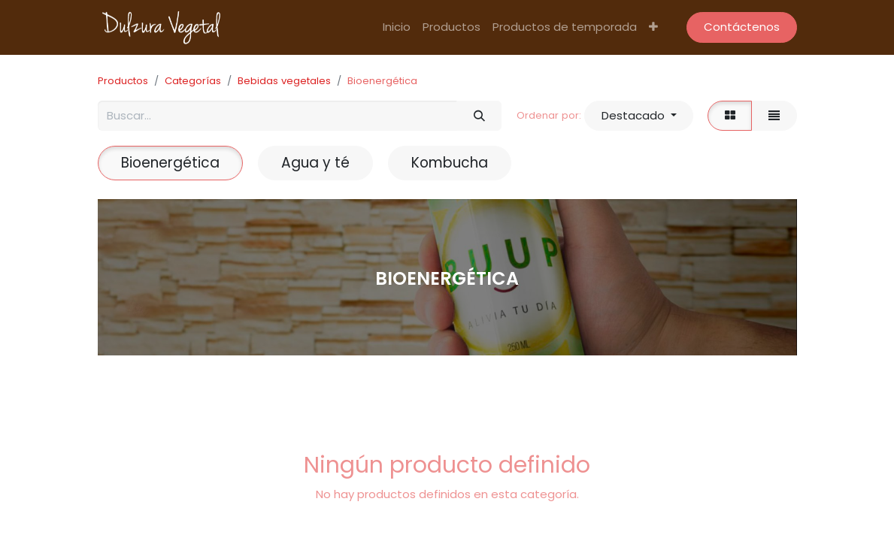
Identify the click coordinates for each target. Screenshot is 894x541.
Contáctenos (742, 27)
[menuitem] (397, 27)
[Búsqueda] (479, 116)
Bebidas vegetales (284, 81)
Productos (123, 81)
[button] (653, 27)
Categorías (193, 81)
